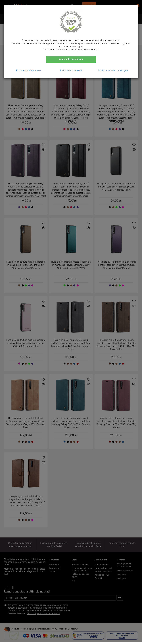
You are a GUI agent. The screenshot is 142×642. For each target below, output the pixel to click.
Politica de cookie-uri (71, 70)
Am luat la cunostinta (71, 59)
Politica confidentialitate (28, 70)
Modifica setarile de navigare (113, 70)
